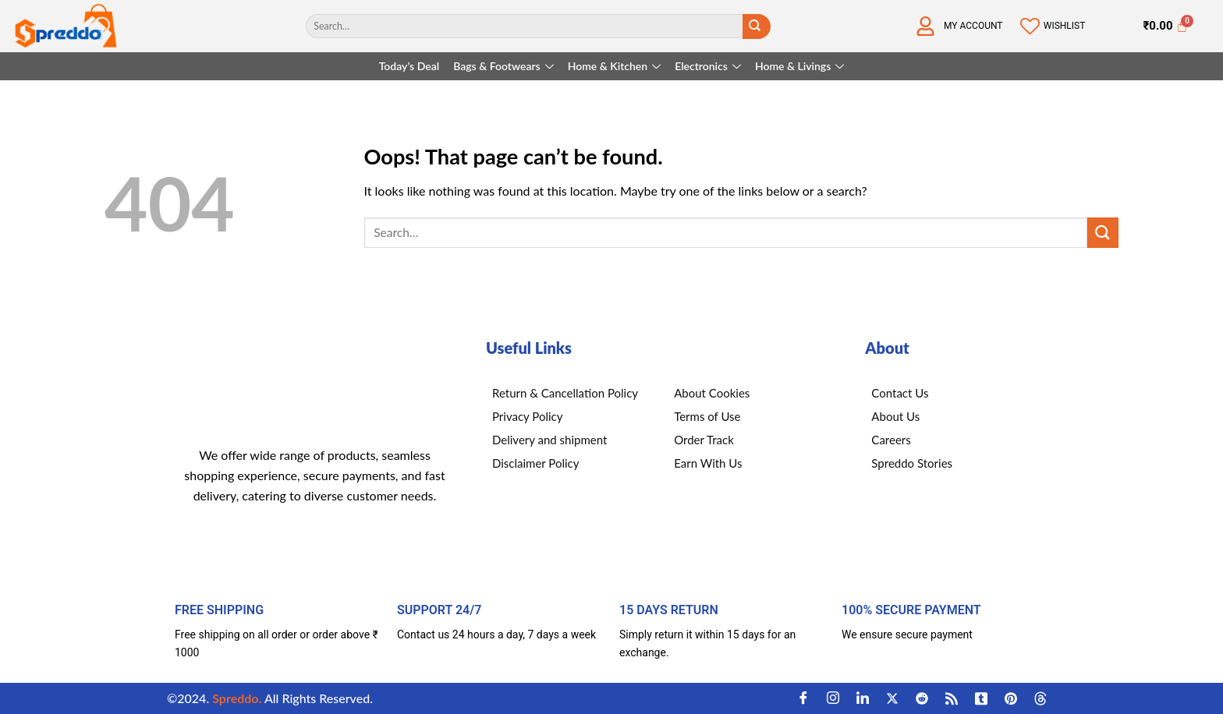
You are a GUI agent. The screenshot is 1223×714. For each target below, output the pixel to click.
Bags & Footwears (503, 65)
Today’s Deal (409, 65)
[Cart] (1165, 26)
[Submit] (755, 26)
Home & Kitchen (614, 65)
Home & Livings (799, 65)
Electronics (708, 65)
